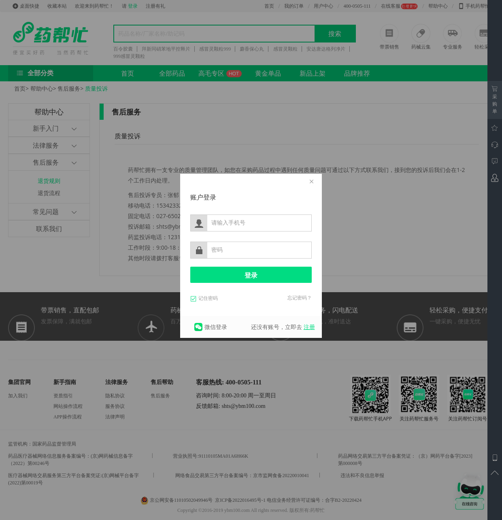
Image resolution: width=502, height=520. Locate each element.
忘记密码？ (299, 297)
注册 (309, 327)
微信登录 (215, 327)
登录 (251, 275)
